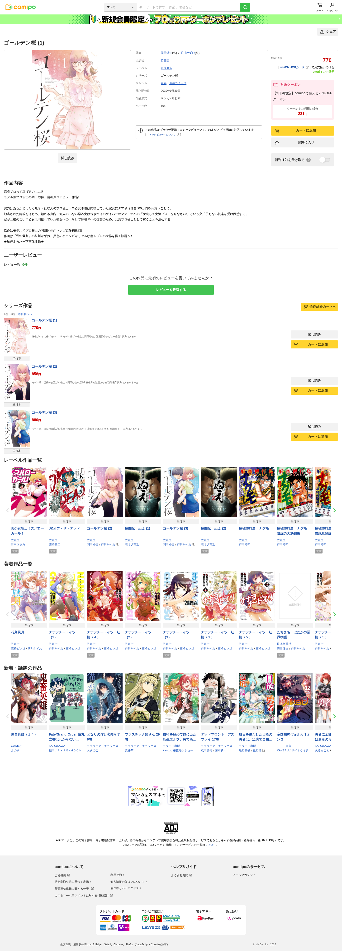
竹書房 (165, 60)
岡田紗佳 (166, 53)
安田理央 (282, 648)
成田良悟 (206, 750)
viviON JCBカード (294, 67)
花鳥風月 (17, 632)
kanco (167, 750)
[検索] (245, 7)
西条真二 (54, 544)
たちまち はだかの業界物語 (293, 634)
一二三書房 (284, 746)
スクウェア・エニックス (102, 746)
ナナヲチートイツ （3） (178, 634)
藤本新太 (220, 750)
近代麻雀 (166, 68)
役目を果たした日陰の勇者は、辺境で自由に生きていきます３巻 (255, 737)
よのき (15, 750)
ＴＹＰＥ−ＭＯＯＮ (69, 750)
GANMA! (16, 746)
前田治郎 (244, 544)
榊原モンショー (183, 750)
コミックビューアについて (163, 134)
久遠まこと (322, 750)
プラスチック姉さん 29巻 (142, 736)
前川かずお (187, 53)
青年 (163, 83)
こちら (211, 844)
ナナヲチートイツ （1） (64, 634)
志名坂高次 (132, 544)
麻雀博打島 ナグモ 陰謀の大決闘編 (293, 530)
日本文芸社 (284, 643)
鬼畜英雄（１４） (24, 734)
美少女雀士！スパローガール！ (27, 530)
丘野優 (257, 750)
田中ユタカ (18, 544)
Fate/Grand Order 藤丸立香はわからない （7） (67, 737)
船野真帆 (244, 750)
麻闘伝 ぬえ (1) (137, 528)
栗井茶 (129, 750)
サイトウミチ (300, 750)
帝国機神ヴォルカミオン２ (293, 736)
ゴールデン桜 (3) (44, 412)
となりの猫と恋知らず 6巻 (103, 736)
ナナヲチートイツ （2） (140, 634)
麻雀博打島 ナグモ (254, 528)
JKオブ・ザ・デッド (64, 528)
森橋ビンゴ (18, 648)
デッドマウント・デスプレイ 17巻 (217, 736)
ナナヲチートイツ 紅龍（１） (217, 634)
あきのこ (92, 750)
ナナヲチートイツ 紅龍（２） (255, 634)
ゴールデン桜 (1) (44, 320)
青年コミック (177, 83)
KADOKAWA (57, 746)
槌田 (52, 750)
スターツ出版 (171, 746)
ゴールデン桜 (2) (44, 366)
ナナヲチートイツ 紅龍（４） (103, 634)
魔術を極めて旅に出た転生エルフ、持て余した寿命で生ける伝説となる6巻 (179, 737)
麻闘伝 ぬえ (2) (213, 528)
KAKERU (283, 750)
